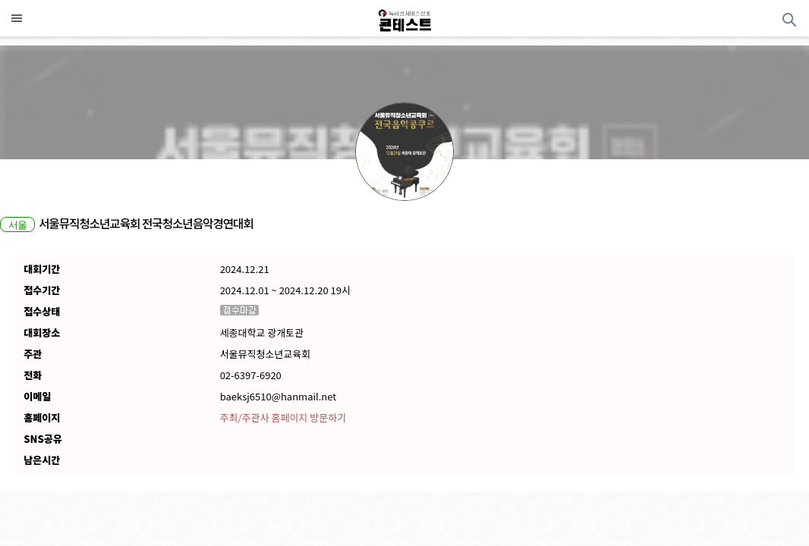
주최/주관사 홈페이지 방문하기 (283, 418)
